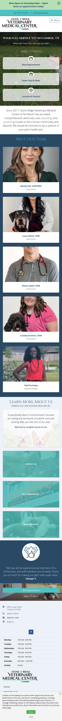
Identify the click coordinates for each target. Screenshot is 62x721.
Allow (31, 712)
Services (7, 687)
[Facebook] (31, 632)
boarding (46, 118)
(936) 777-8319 (31, 51)
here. (9, 708)
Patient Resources (11, 692)
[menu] (55, 20)
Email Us (10, 622)
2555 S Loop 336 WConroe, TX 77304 (14, 608)
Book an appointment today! (28, 6)
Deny (31, 717)
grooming (9, 122)
